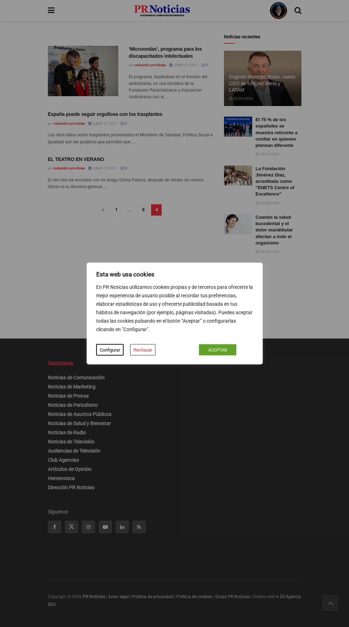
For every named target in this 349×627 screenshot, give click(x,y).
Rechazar (142, 350)
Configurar (110, 350)
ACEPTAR (217, 350)
